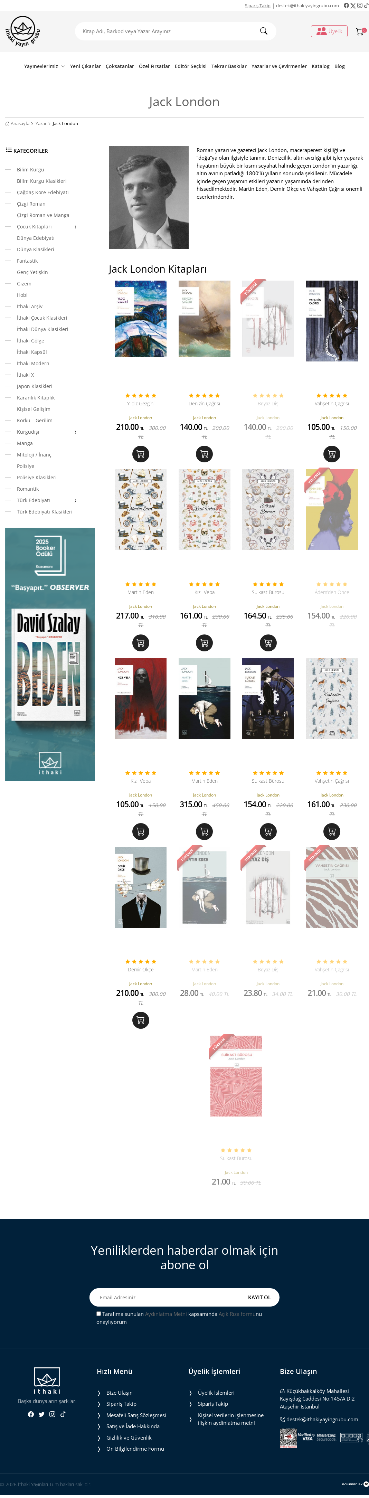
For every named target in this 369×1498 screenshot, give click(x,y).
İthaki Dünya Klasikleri (42, 329)
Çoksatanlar (120, 66)
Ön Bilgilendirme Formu (135, 1458)
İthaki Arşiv (29, 306)
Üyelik (329, 31)
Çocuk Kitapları (47, 227)
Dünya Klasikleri (35, 249)
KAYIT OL (259, 1307)
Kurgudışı (47, 432)
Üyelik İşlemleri (216, 1402)
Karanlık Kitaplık (36, 397)
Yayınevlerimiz (44, 66)
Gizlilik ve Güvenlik (129, 1447)
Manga (25, 443)
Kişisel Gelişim (33, 409)
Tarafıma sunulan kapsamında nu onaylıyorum (179, 1327)
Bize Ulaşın (119, 1402)
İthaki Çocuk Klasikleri (42, 317)
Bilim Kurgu (30, 169)
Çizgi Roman (31, 203)
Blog (339, 66)
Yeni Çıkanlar (85, 66)
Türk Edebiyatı (47, 501)
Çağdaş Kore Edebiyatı (43, 192)
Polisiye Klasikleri (37, 477)
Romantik (28, 489)
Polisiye (25, 466)
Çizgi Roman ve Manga (43, 215)
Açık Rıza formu (237, 1323)
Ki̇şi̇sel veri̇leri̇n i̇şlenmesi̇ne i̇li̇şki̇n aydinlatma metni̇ (231, 1428)
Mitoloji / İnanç (34, 454)
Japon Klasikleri (35, 386)
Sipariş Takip (258, 5)
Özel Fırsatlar (154, 66)
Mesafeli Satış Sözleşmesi (136, 1424)
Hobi (22, 295)
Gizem (24, 283)
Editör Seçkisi (191, 66)
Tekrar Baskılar (229, 66)
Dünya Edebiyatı (36, 238)
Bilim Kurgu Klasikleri (42, 181)
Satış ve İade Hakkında (133, 1435)
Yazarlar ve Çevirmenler (279, 66)
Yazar (41, 123)
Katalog (321, 66)
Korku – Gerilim (35, 420)
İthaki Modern (33, 363)
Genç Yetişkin (32, 272)
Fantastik (27, 260)
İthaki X (25, 374)
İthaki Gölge (30, 340)
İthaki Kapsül (32, 352)
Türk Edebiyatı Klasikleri (45, 511)
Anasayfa (17, 123)
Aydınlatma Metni (166, 1323)
